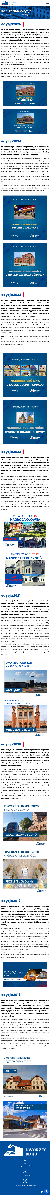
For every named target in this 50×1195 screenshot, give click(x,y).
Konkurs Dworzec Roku (8, 15)
